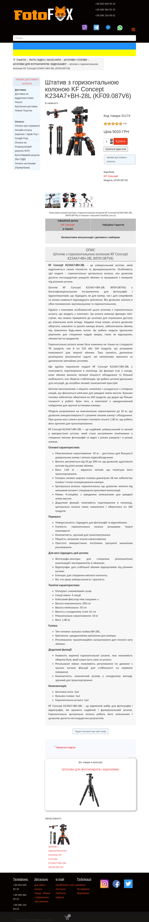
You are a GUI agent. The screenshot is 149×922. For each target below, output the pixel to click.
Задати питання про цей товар (90, 731)
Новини (81, 885)
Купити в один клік (116, 149)
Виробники (83, 893)
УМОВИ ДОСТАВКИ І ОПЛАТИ (116, 159)
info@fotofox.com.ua (67, 885)
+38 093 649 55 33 (105, 3)
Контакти (61, 889)
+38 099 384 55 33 (105, 9)
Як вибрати (83, 889)
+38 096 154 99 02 (105, 15)
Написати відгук (66, 747)
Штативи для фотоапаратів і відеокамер (90, 769)
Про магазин (41, 901)
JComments (132, 757)
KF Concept (111, 176)
